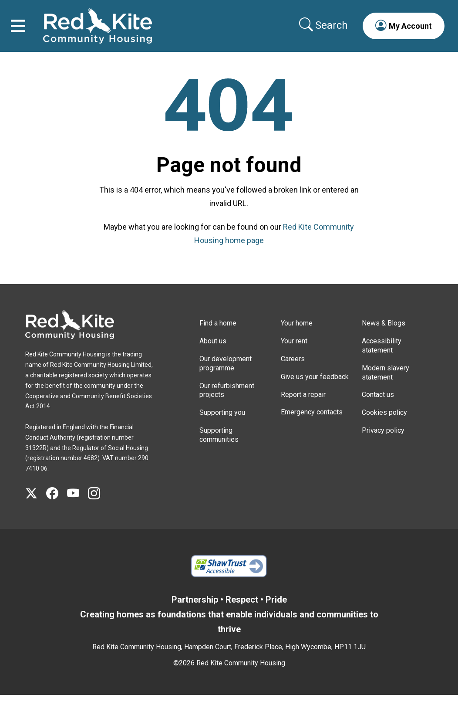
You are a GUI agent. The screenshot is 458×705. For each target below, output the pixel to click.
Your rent (294, 350)
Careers (293, 368)
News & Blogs (383, 333)
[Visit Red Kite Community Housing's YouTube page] (77, 503)
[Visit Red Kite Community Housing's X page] (35, 503)
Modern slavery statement (385, 382)
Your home (297, 333)
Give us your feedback (315, 386)
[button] (399, 30)
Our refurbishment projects (226, 400)
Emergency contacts (312, 422)
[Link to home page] (102, 30)
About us (212, 350)
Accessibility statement (381, 355)
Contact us (378, 404)
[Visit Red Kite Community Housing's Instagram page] (98, 503)
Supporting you (222, 422)
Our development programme (225, 373)
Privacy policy (383, 440)
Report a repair (303, 404)
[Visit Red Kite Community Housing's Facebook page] (56, 503)
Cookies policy (384, 422)
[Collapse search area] (319, 30)
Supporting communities (219, 444)
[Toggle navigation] (23, 30)
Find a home (217, 333)
